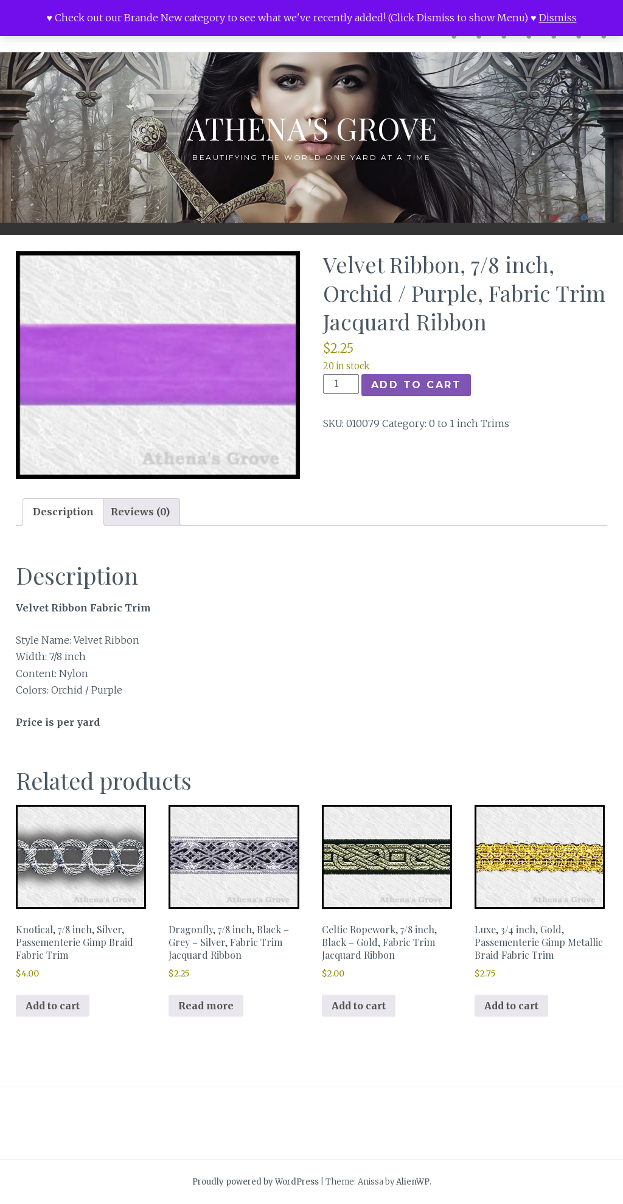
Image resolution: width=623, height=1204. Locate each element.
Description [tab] (63, 512)
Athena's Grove (312, 128)
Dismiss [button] (558, 18)
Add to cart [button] (53, 1006)
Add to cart (416, 385)
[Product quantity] (340, 384)
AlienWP (413, 1182)
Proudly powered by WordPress (255, 1182)
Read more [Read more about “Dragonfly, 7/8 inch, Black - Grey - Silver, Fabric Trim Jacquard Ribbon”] (206, 1006)
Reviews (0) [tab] (140, 512)
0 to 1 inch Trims (469, 423)
